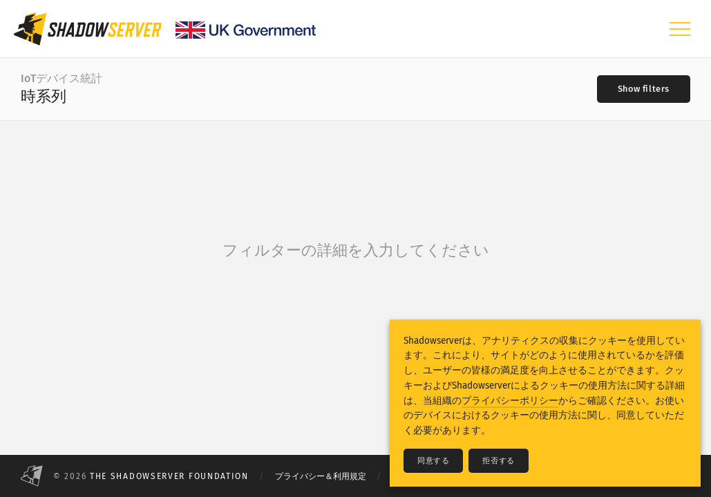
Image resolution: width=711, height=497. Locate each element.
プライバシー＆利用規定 (320, 476)
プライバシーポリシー (510, 401)
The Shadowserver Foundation (169, 476)
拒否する (498, 460)
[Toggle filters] (643, 89)
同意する (433, 460)
